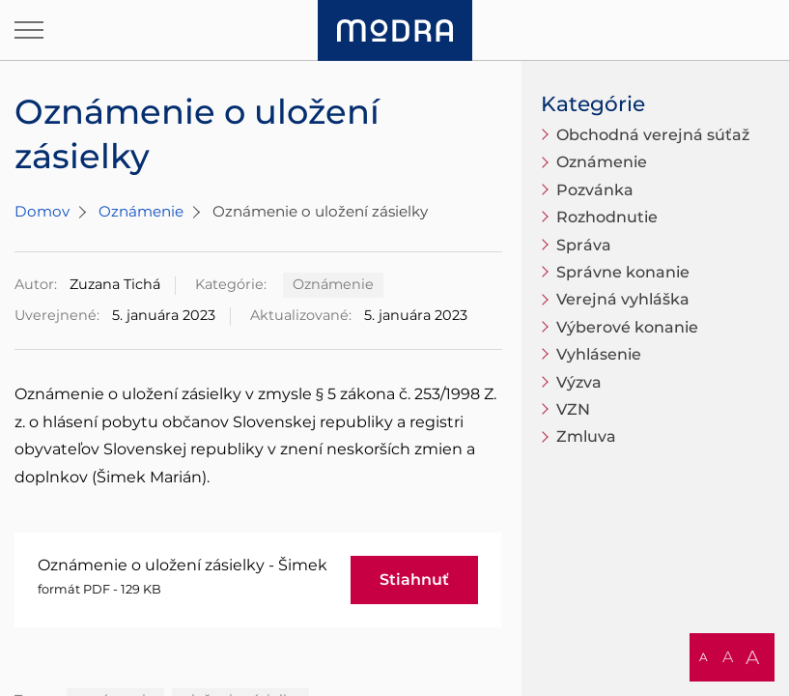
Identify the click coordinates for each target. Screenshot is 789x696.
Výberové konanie (627, 327)
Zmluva (586, 436)
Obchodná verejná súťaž (652, 135)
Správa (583, 245)
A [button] (703, 657)
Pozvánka (595, 190)
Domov (42, 211)
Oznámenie (141, 211)
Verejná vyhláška (623, 299)
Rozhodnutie (607, 217)
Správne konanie (623, 272)
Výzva (579, 382)
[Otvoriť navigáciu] (29, 30)
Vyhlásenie (598, 354)
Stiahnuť (414, 579)
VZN (573, 409)
